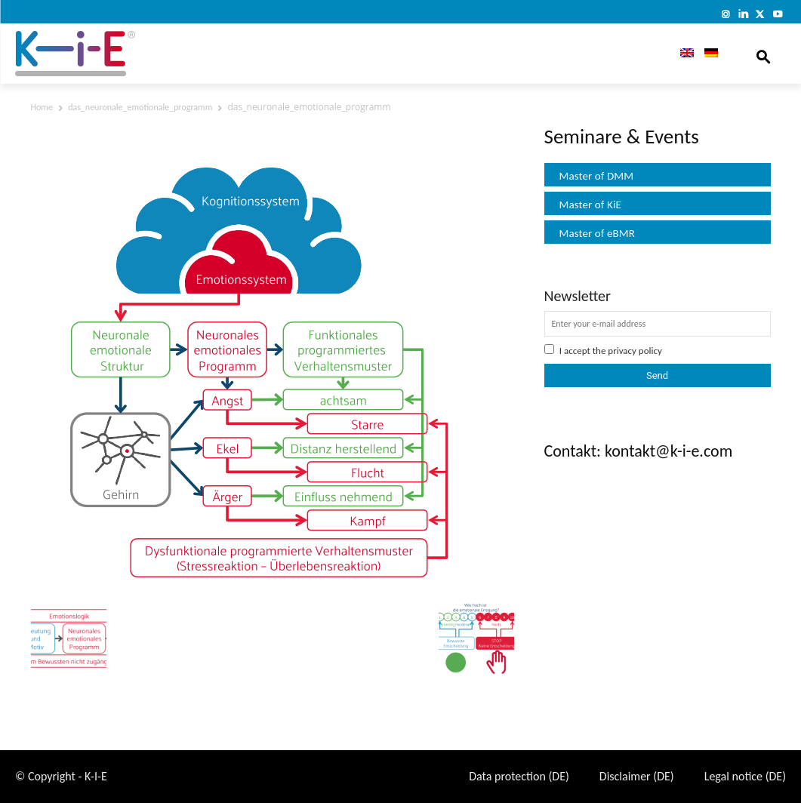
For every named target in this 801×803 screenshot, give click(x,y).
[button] (763, 53)
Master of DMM (596, 176)
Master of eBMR (597, 233)
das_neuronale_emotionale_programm (140, 107)
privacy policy (635, 350)
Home (42, 107)
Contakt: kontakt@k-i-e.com (638, 451)
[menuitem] (682, 53)
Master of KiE (590, 204)
